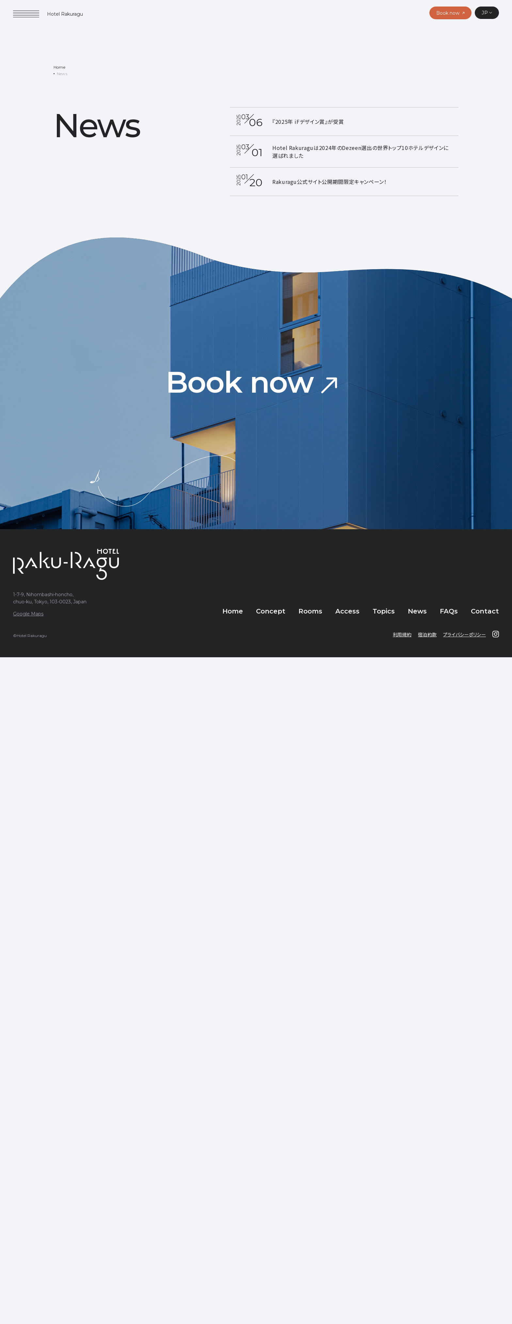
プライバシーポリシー (464, 636)
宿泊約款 (427, 636)
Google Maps (28, 616)
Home (59, 69)
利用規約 (402, 636)
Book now (240, 385)
